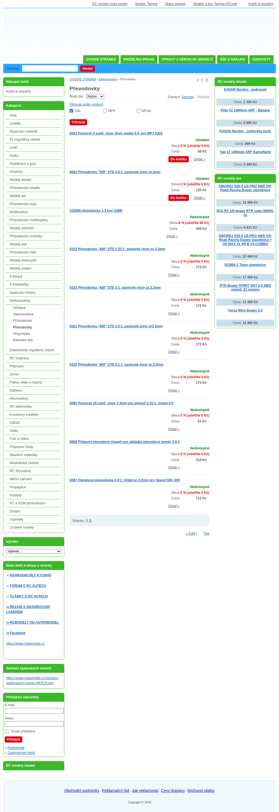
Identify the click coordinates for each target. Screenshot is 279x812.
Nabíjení (16, 390)
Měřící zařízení (21, 479)
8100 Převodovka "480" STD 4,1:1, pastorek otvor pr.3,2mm (116, 365)
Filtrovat (78, 122)
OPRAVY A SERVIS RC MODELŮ (187, 59)
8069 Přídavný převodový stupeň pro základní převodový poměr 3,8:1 (125, 442)
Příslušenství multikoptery (29, 220)
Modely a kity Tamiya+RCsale (216, 4)
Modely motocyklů (23, 260)
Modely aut (18, 196)
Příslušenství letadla (25, 188)
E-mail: (10, 705)
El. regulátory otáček (25, 139)
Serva (14, 374)
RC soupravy (19, 358)
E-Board (16, 276)
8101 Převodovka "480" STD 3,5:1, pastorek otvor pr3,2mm (116, 326)
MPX (111, 111)
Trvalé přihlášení (23, 731)
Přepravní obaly (21, 447)
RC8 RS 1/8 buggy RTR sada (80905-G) (245, 213)
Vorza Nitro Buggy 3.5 (245, 310)
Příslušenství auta (23, 204)
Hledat (87, 69)
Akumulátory (19, 398)
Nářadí (15, 423)
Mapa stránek (175, 4)
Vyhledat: (13, 69)
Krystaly (16, 495)
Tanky (14, 156)
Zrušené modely (22, 527)
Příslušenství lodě (23, 252)
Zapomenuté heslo (21, 753)
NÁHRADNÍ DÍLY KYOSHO (30, 575)
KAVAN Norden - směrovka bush (245, 131)
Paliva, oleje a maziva (26, 382)
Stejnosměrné (23, 314)
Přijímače (17, 366)
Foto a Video (19, 439)
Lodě (13, 148)
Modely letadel (20, 180)
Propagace (18, 487)
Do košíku (179, 159)
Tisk (206, 533)
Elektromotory (108, 79)
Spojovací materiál (23, 131)
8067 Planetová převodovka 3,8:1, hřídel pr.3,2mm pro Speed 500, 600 (125, 480)
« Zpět (190, 533)
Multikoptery (19, 212)
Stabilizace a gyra (23, 164)
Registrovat (16, 748)
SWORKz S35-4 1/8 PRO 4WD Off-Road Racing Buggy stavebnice (245, 188)
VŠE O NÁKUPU (232, 59)
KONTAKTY (261, 59)
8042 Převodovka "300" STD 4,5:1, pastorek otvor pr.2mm (115, 172)
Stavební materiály (23, 455)
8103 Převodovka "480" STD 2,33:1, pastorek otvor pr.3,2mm (117, 249)
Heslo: (9, 718)
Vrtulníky (16, 172)
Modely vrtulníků (22, 228)
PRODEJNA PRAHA (139, 59)
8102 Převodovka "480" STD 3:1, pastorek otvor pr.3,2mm (115, 288)
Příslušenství (22, 321)
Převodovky (22, 327)
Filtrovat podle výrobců (86, 104)
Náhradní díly (23, 340)
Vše (77, 111)
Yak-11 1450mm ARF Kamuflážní (245, 152)
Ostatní (15, 511)
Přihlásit (13, 739)
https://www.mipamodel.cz (25, 644)
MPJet (146, 111)
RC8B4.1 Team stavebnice (245, 265)
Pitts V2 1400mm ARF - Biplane (245, 110)
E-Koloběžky (19, 285)
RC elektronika (21, 407)
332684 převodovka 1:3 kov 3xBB (96, 211)
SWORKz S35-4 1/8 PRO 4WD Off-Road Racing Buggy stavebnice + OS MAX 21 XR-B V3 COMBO (245, 240)
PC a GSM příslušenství (27, 503)
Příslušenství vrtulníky (26, 236)
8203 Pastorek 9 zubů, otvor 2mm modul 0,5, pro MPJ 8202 (116, 133)
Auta (13, 115)
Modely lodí (18, 244)
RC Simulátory (20, 471)
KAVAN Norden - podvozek (245, 89)
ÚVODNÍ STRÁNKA (101, 59)
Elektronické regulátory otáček (32, 350)
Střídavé (19, 308)
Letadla (15, 123)
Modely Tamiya (146, 4)
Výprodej (16, 519)
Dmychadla (21, 334)
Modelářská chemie (24, 463)
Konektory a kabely (24, 415)
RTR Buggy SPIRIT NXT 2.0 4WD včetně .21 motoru (245, 288)
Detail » (199, 159)
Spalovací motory (23, 293)
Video (14, 431)
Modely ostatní (20, 268)
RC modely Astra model (109, 4)
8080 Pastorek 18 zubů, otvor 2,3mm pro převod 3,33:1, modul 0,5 (121, 403)
